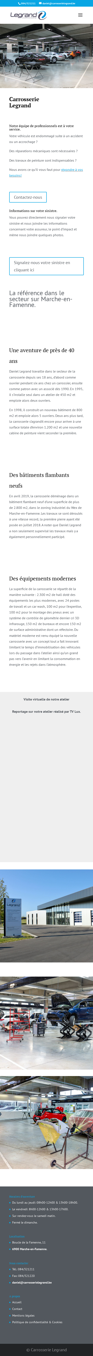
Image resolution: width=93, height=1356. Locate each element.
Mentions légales (23, 1315)
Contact (17, 1309)
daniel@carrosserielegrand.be (32, 1282)
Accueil (16, 1302)
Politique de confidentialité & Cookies (37, 1322)
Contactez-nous (28, 197)
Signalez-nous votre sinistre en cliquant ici (42, 266)
